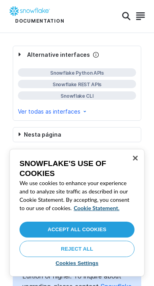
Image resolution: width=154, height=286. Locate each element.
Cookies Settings (77, 263)
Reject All (77, 249)
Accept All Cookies (77, 229)
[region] (77, 212)
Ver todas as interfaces (53, 111)
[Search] (126, 16)
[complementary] (77, 83)
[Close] (135, 158)
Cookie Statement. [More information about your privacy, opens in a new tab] (96, 208)
